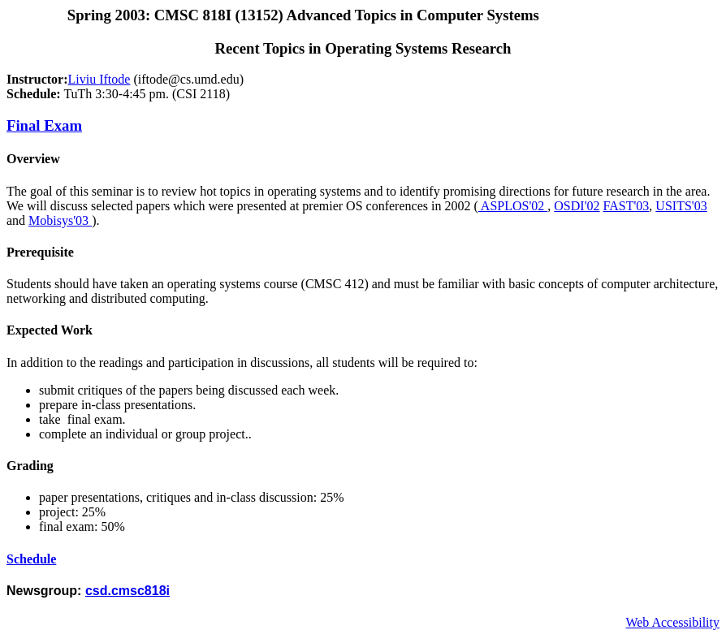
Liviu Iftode (99, 79)
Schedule (31, 559)
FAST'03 (626, 206)
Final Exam (44, 125)
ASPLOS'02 (513, 206)
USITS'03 (681, 206)
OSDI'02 (576, 206)
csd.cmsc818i (127, 591)
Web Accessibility (672, 622)
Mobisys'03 (60, 220)
